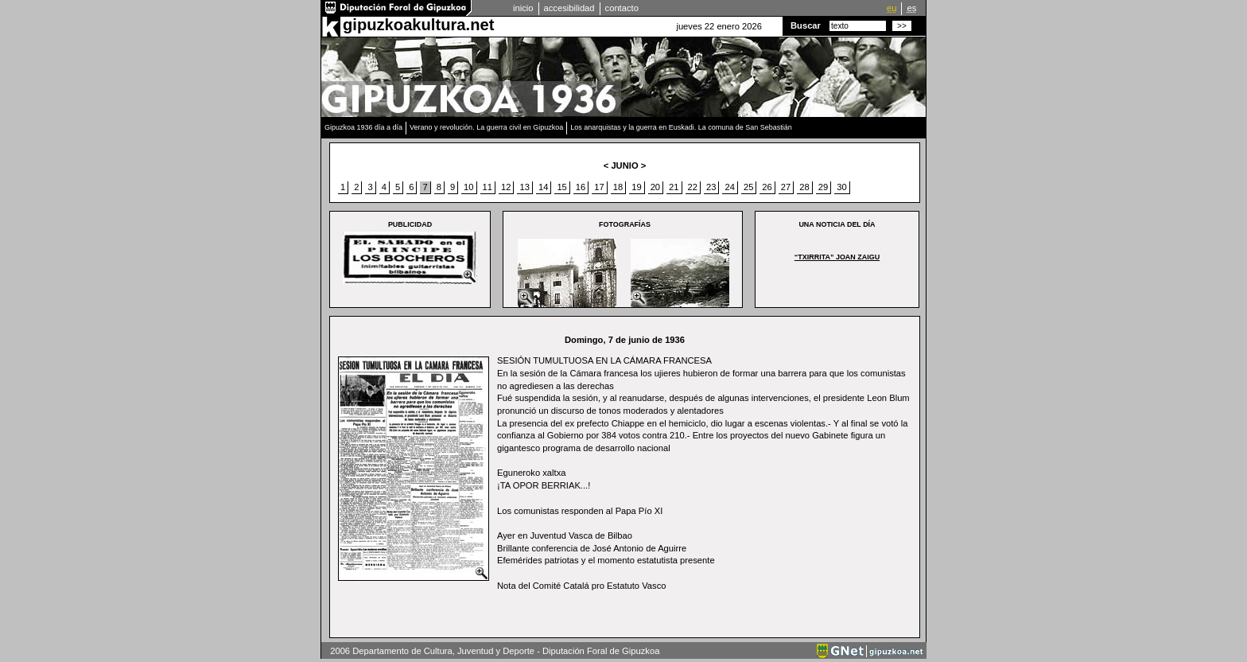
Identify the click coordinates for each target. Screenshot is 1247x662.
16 (580, 187)
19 (636, 187)
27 (786, 187)
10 (468, 187)
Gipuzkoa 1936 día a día (363, 127)
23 (711, 187)
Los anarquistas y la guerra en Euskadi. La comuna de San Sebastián (681, 127)
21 (673, 187)
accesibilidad (569, 8)
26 (766, 187)
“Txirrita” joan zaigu (837, 257)
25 (748, 187)
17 (599, 187)
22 (692, 187)
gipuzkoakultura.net (418, 24)
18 (618, 187)
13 (524, 187)
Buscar (806, 25)
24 (729, 187)
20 (655, 187)
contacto (622, 8)
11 (487, 187)
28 (804, 187)
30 (841, 187)
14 (543, 187)
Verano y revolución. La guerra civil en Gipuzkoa (486, 127)
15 (561, 187)
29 (823, 187)
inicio (523, 8)
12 (506, 187)
